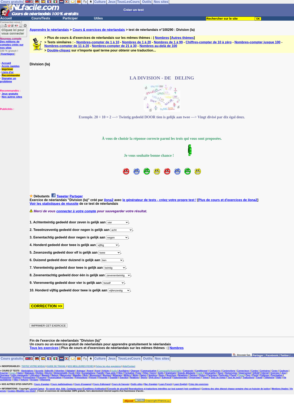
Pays (248, 375)
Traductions (248, 377)
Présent (93, 377)
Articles (106, 371)
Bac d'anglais (150, 384)
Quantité (113, 377)
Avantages (7, 53)
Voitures (24, 380)
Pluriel (255, 375)
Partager (76, 196)
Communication (149, 371)
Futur (138, 373)
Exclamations (88, 373)
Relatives (134, 377)
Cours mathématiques (62, 384)
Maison (54, 375)
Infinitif (256, 373)
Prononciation (55, 377)
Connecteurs (243, 371)
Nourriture (171, 375)
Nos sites (162, 358)
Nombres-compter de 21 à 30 (114, 46)
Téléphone (269, 377)
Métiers (127, 375)
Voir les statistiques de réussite (54, 203)
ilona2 (108, 200)
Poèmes (17, 377)
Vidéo (279, 377)
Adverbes (60, 371)
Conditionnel (201, 371)
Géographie (210, 373)
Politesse (264, 375)
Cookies (12, 391)
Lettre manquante (19, 375)
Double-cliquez (58, 50)
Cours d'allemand (101, 384)
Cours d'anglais (42, 384)
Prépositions (81, 377)
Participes (212, 375)
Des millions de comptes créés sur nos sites (11, 43)
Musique (107, 375)
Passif (233, 375)
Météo (135, 375)
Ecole (72, 373)
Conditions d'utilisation (94, 389)
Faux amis (111, 373)
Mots (85, 375)
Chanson (135, 371)
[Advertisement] (12, 131)
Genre (153, 373)
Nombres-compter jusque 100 (258, 42)
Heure (220, 373)
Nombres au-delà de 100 (158, 46)
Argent (90, 371)
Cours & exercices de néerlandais (99, 29)
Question (123, 377)
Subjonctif (166, 377)
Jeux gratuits (10, 93)
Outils (147, 358)
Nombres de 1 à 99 (168, 42)
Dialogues (30, 373)
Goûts (161, 373)
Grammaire (170, 373)
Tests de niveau (218, 377)
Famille (100, 373)
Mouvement (95, 375)
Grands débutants (186, 373)
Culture (100, 358)
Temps (205, 377)
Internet (265, 373)
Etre (78, 373)
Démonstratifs (61, 373)
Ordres (202, 375)
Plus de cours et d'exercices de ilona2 (227, 200)
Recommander (11, 75)
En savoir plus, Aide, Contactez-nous (64, 389)
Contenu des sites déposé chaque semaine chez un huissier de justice (236, 389)
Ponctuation (277, 375)
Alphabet (70, 371)
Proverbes (68, 377)
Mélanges (117, 375)
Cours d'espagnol (82, 384)
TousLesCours (129, 358)
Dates (20, 373)
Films (120, 373)
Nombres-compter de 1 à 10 (97, 42)
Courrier (4, 373)
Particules (224, 375)
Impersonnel (245, 373)
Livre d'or (8, 72)
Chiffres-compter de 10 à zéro (209, 42)
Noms (162, 375)
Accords (39, 371)
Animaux (81, 371)
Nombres (162, 37)
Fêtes (145, 373)
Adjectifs (49, 371)
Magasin (45, 375)
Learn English (180, 384)
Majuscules (65, 375)
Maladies (77, 375)
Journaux (4, 375)
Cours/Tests (40, 18)
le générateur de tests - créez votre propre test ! (159, 200)
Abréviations (27, 371)
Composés (188, 371)
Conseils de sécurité (118, 389)
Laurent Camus (36, 389)
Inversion (275, 373)
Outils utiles (137, 384)
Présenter (103, 377)
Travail (259, 377)
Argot (97, 371)
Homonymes (231, 373)
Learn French (165, 384)
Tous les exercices (44, 348)
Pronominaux (29, 377)
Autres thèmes (182, 37)
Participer (70, 18)
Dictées (39, 373)
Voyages (34, 380)
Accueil (6, 18)
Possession (5, 377)
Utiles (98, 18)
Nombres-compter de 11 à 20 (66, 46)
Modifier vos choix (26, 391)
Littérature (35, 375)
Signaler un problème (8, 80)
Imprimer (7, 69)
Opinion (193, 375)
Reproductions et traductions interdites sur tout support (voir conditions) (164, 389)
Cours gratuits (12, 358)
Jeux (111, 358)
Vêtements (45, 380)
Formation (130, 373)
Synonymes (195, 377)
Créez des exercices (198, 384)
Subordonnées (180, 377)
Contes (254, 371)
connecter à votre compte (76, 211)
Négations (183, 375)
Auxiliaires (124, 371)
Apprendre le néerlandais (49, 29)
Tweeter (63, 196)
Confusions (214, 371)
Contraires (265, 371)
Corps (275, 371)
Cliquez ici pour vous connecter (12, 31)
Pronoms (41, 377)
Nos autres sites (12, 96)
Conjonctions (228, 371)
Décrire (48, 373)
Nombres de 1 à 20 (136, 42)
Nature (143, 375)
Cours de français (120, 384)
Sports (144, 377)
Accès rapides (10, 66)
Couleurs (283, 371)
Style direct (154, 377)
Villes (16, 380)
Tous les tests (234, 377)
